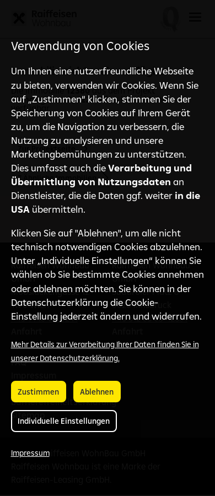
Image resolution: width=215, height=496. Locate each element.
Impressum (30, 453)
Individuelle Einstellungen (64, 421)
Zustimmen (38, 392)
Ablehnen (97, 392)
